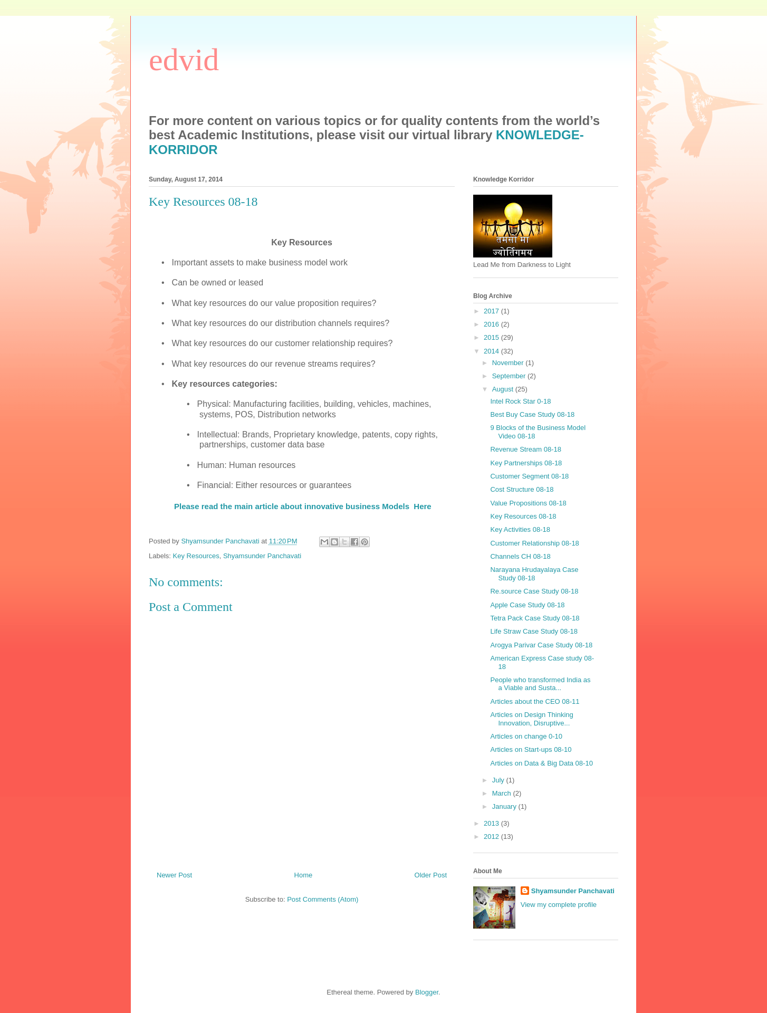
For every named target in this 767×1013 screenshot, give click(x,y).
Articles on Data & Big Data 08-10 (541, 763)
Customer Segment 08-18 (529, 476)
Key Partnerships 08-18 (526, 463)
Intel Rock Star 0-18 (520, 401)
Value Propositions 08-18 (528, 503)
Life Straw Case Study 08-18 (533, 631)
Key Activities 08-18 (520, 529)
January (505, 806)
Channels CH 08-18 (520, 556)
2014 (492, 351)
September (510, 376)
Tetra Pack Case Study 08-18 (534, 618)
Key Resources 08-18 (523, 516)
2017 (492, 311)
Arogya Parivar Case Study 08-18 (541, 645)
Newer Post (174, 875)
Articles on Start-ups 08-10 (530, 749)
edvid (184, 59)
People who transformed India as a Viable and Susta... (540, 684)
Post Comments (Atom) (322, 899)
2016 (492, 324)
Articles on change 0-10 (526, 736)
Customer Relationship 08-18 (534, 543)
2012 (492, 836)
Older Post (431, 875)
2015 (492, 337)
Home (303, 875)
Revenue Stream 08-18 (525, 449)
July (499, 780)
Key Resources (196, 556)
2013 (492, 823)
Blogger (426, 992)
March (502, 793)
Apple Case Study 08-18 (527, 605)
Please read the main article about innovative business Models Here (303, 506)
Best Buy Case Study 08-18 (532, 414)
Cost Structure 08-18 (521, 489)
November (509, 363)
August (503, 389)
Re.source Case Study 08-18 (534, 591)
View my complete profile (559, 905)
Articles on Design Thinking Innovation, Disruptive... (531, 719)
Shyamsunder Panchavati (262, 556)
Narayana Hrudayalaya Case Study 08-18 (534, 574)
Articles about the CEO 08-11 (534, 701)
